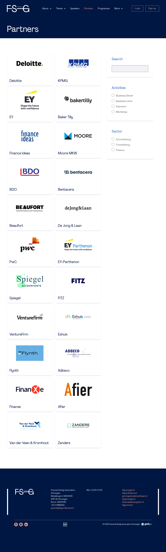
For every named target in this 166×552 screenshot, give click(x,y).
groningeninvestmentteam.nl (134, 496)
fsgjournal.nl (127, 505)
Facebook (21, 524)
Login (137, 8)
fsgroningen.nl (128, 490)
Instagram (16, 524)
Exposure (119, 106)
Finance (118, 150)
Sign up (152, 8)
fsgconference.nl (129, 493)
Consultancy (121, 144)
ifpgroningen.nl (128, 499)
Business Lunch (122, 101)
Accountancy (121, 139)
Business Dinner (122, 95)
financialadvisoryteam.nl (133, 502)
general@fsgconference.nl (62, 508)
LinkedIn (26, 524)
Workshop (119, 111)
